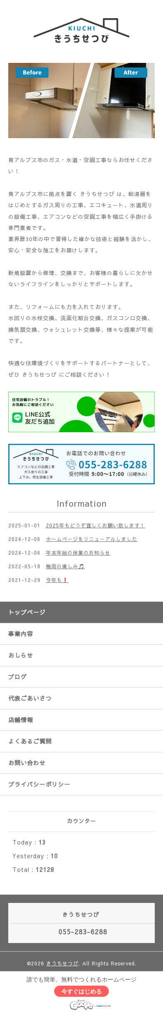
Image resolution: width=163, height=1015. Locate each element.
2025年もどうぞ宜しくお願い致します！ (95, 525)
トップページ (27, 612)
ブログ (17, 677)
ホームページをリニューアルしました (91, 539)
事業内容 (20, 634)
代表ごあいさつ (30, 698)
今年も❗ (57, 580)
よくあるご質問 (30, 741)
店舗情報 (20, 720)
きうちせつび (62, 963)
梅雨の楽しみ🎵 (65, 566)
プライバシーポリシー (39, 784)
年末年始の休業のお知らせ (78, 552)
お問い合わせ (27, 763)
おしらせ (20, 655)
